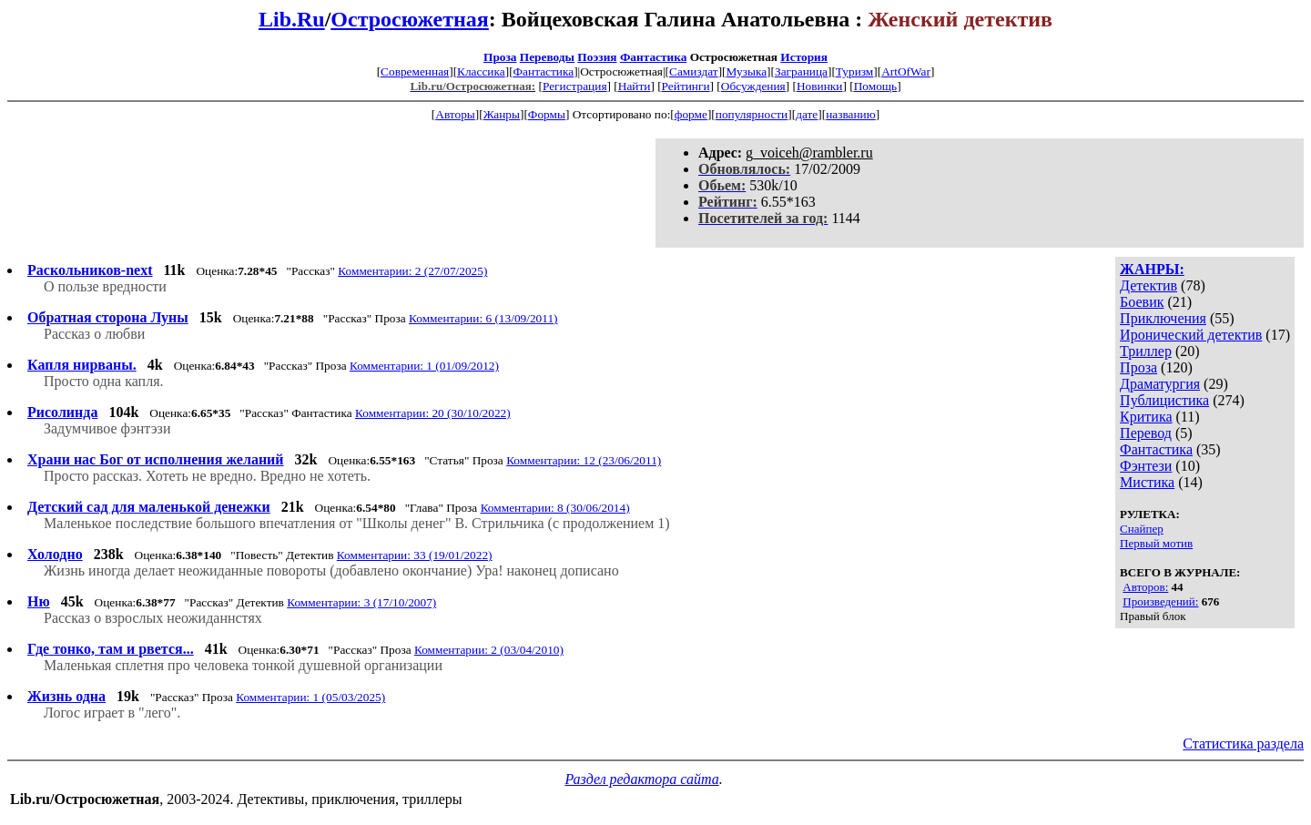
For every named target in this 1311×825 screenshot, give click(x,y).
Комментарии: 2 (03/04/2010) (489, 650)
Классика (481, 71)
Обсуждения (753, 86)
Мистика (1147, 482)
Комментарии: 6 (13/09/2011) (483, 318)
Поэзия (596, 57)
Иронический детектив (1191, 334)
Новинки (819, 86)
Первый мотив (1156, 543)
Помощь (875, 86)
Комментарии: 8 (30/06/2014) (555, 507)
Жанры (501, 114)
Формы (546, 114)
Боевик (1142, 302)
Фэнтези (1146, 466)
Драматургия (1160, 384)
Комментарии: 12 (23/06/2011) (583, 460)
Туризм (854, 71)
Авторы (455, 114)
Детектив (1148, 285)
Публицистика (1164, 400)
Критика (1146, 416)
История (804, 57)
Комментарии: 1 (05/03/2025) (310, 697)
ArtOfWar (905, 71)
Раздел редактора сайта (641, 779)
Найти (634, 86)
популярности (752, 114)
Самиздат (693, 71)
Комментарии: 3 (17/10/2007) (361, 602)
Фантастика (653, 57)
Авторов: (1145, 587)
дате (807, 114)
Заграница (801, 71)
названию (851, 114)
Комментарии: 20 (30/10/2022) (433, 413)
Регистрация (575, 86)
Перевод (1146, 433)
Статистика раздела (1243, 743)
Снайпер (1142, 528)
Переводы (547, 57)
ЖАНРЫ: (1152, 269)
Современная (415, 71)
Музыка (747, 71)
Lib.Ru (292, 19)
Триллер (1146, 351)
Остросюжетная (409, 19)
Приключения (1163, 318)
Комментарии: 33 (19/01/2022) (415, 555)
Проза (499, 57)
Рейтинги (686, 86)
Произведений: (1160, 601)
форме (691, 114)
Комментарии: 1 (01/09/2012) (424, 365)
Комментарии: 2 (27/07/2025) (412, 271)
